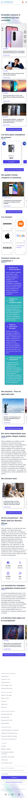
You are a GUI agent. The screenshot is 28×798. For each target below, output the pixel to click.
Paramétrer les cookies (7, 757)
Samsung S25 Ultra (6, 720)
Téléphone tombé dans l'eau (9, 733)
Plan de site (4, 760)
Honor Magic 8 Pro (6, 685)
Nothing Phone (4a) (6, 688)
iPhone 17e (4, 704)
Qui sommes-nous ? (6, 763)
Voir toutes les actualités (14, 129)
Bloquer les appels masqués (9, 736)
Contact (3, 746)
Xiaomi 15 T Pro (5, 679)
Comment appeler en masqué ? (10, 730)
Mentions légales (6, 749)
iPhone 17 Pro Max (6, 695)
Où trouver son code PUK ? (9, 739)
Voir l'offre (11, 161)
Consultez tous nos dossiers (14, 428)
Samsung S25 (5, 723)
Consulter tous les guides (14, 211)
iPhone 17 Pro (5, 698)
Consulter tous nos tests (14, 512)
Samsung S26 (5, 717)
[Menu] (26, 2)
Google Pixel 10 (5, 682)
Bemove (11, 790)
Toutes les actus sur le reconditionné (14, 654)
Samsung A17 (5, 676)
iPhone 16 (4, 707)
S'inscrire (14, 777)
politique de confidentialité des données (14, 782)
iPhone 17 (4, 701)
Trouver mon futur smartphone (14, 169)
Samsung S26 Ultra (6, 714)
